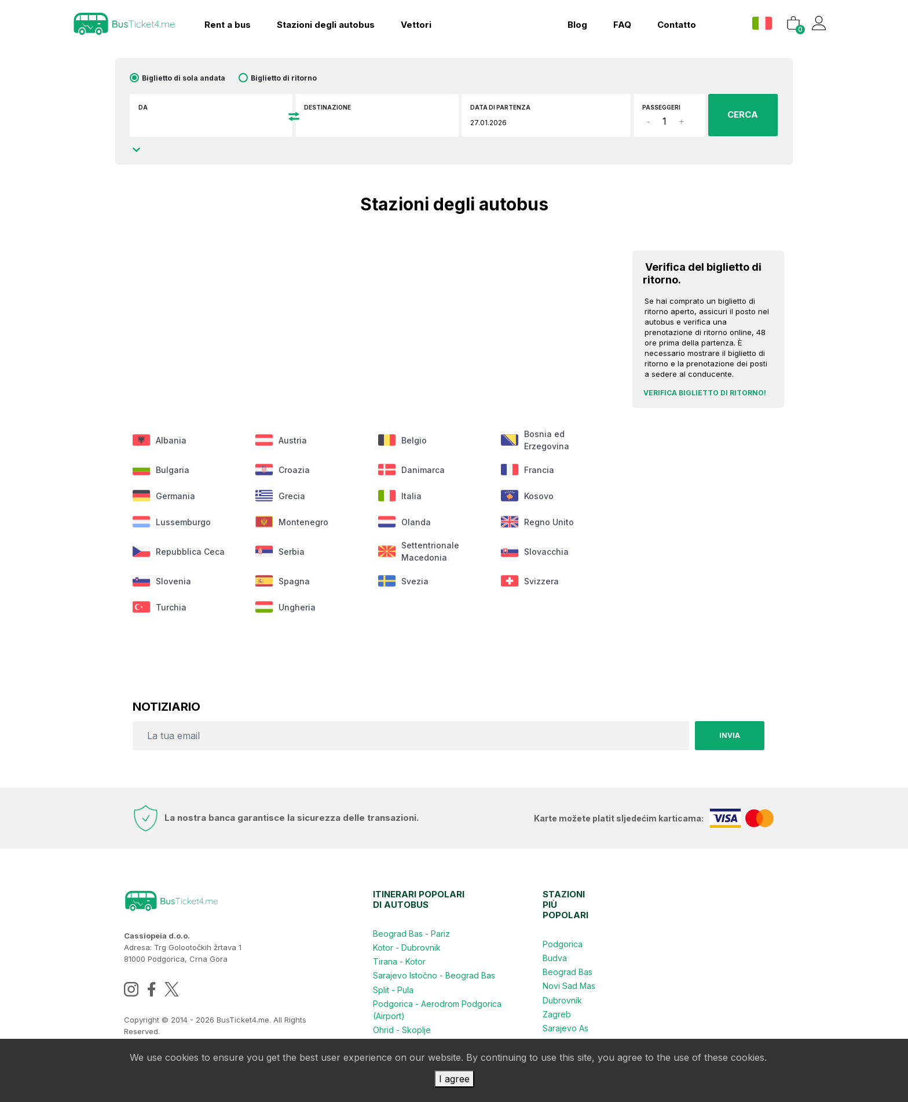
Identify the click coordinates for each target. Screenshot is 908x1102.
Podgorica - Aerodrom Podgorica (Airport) (437, 1009)
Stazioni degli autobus (326, 24)
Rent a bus (227, 24)
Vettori (416, 24)
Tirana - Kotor (399, 961)
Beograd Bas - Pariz (411, 934)
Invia (729, 735)
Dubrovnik (562, 1000)
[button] (763, 23)
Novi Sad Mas (569, 986)
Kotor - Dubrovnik (407, 947)
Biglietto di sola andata (183, 78)
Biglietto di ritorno (284, 78)
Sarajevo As (565, 1027)
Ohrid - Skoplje (402, 1029)
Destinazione (327, 107)
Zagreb (557, 1014)
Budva (555, 958)
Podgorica (563, 944)
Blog (577, 24)
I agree (454, 1079)
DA (143, 107)
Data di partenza (500, 107)
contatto (676, 24)
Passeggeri (661, 107)
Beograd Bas (567, 972)
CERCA (742, 114)
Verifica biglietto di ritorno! (704, 392)
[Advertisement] (369, 318)
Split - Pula (393, 989)
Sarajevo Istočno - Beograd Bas (434, 975)
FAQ (622, 24)
